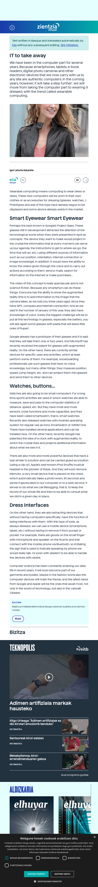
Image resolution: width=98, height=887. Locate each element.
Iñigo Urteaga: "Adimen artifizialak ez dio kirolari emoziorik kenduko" (35, 722)
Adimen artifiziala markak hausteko (40, 706)
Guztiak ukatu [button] (62, 874)
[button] (12, 27)
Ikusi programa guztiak (75, 774)
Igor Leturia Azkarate (22, 170)
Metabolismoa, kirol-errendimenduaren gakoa (28, 757)
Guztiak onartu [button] (36, 874)
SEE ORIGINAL (70, 45)
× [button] (94, 837)
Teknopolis (22, 647)
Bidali (18, 618)
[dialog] (49, 860)
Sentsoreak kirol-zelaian (27, 738)
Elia (14, 45)
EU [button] (23, 180)
